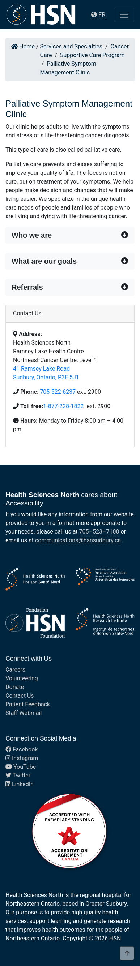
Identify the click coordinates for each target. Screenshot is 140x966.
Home (23, 46)
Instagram (21, 758)
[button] (70, 235)
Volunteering (21, 678)
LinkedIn (19, 784)
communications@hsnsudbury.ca (78, 540)
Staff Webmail (23, 713)
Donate (14, 686)
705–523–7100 (99, 531)
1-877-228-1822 (64, 406)
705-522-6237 (58, 391)
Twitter (17, 775)
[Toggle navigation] (124, 15)
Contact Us (19, 695)
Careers (15, 669)
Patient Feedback (27, 704)
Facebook (21, 749)
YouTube (20, 766)
